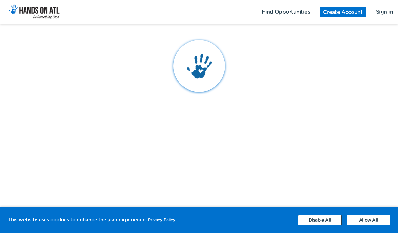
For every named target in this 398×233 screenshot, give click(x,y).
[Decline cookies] (320, 220)
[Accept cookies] (368, 220)
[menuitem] (30, 12)
